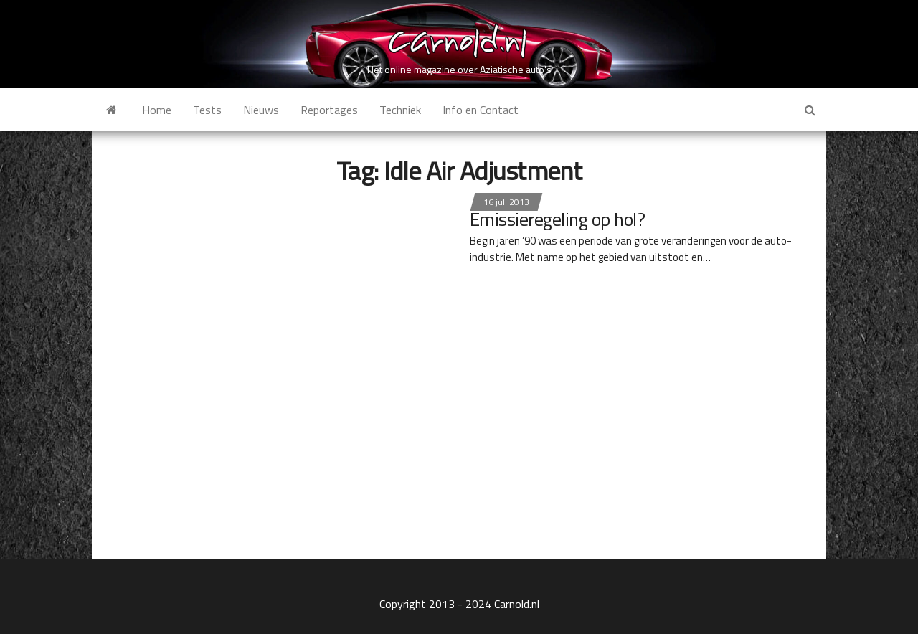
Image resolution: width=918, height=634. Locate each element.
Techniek (400, 109)
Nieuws (261, 109)
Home (156, 109)
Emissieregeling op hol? (557, 219)
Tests (207, 109)
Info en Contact (481, 109)
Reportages (329, 109)
